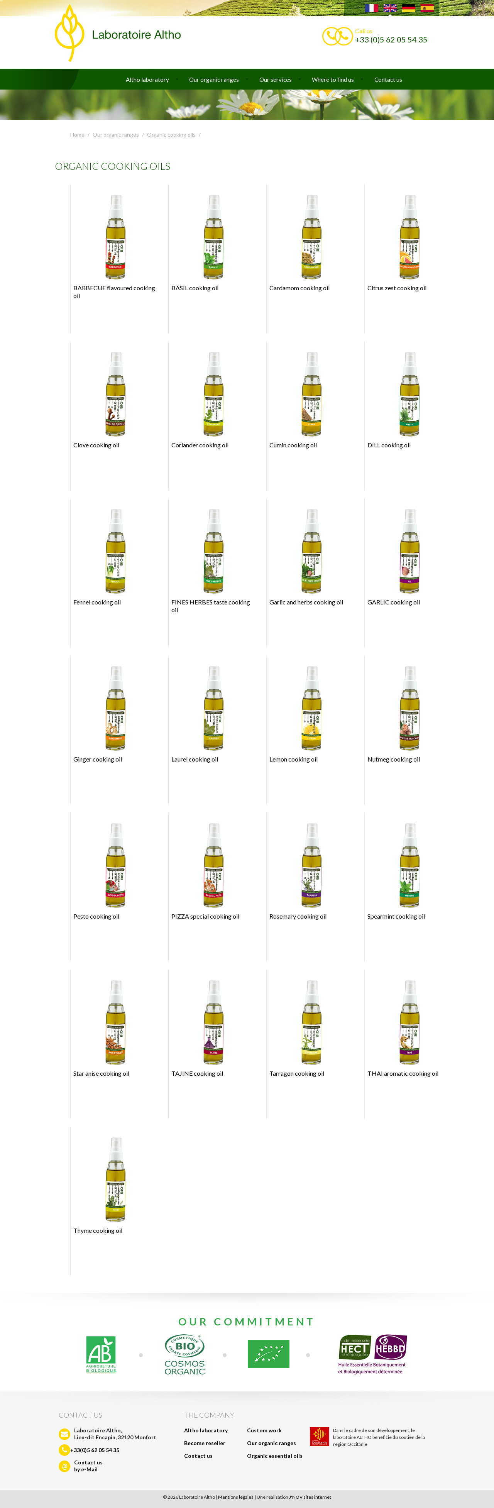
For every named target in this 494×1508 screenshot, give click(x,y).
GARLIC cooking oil (404, 554)
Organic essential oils (275, 1455)
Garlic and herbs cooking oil (306, 554)
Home (77, 134)
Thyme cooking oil (110, 1182)
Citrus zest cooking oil (404, 240)
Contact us (388, 79)
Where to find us (333, 79)
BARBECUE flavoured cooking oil (114, 244)
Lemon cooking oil (306, 711)
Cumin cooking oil (306, 397)
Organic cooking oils (171, 134)
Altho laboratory (147, 79)
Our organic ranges (214, 79)
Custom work (264, 1430)
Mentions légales (236, 1497)
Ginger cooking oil (110, 711)
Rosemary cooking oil (306, 868)
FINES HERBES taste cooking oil (210, 558)
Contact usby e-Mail (88, 1465)
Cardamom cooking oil (306, 240)
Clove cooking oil (110, 397)
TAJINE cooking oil (208, 1025)
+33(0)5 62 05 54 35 (94, 1450)
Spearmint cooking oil (404, 868)
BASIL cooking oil (208, 240)
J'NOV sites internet (310, 1497)
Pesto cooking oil (110, 868)
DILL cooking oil (404, 397)
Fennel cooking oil (110, 554)
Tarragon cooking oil (306, 1025)
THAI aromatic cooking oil (404, 1025)
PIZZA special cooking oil (208, 868)
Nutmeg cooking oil (404, 711)
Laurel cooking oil (208, 711)
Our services (275, 79)
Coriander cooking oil (208, 397)
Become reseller (204, 1443)
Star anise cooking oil (110, 1025)
